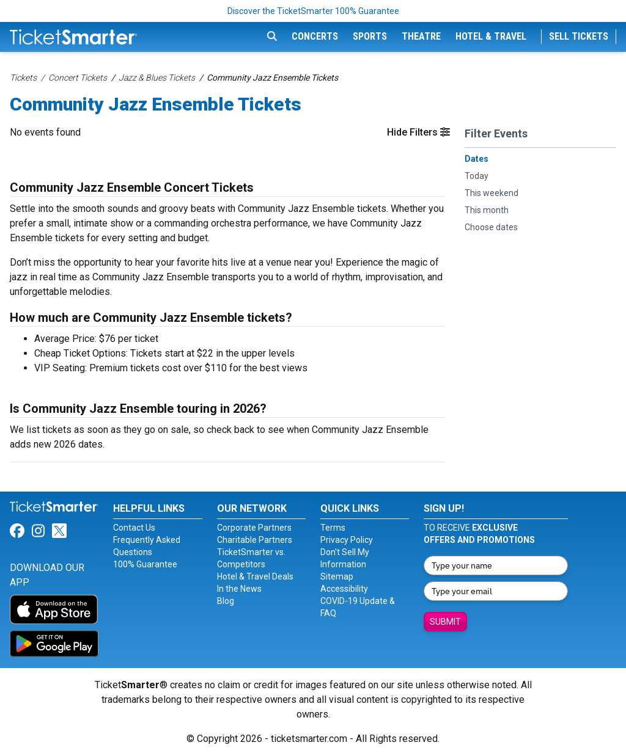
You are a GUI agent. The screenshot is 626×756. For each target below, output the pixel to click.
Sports (370, 36)
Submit (445, 622)
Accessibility (344, 589)
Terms (332, 527)
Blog (225, 601)
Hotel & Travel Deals (255, 576)
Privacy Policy (346, 540)
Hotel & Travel (490, 36)
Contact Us (134, 527)
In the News (239, 589)
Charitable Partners (254, 540)
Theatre (421, 36)
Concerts (315, 36)
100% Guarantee (145, 564)
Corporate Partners (254, 527)
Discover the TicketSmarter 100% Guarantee (313, 11)
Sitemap (336, 576)
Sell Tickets (578, 36)
